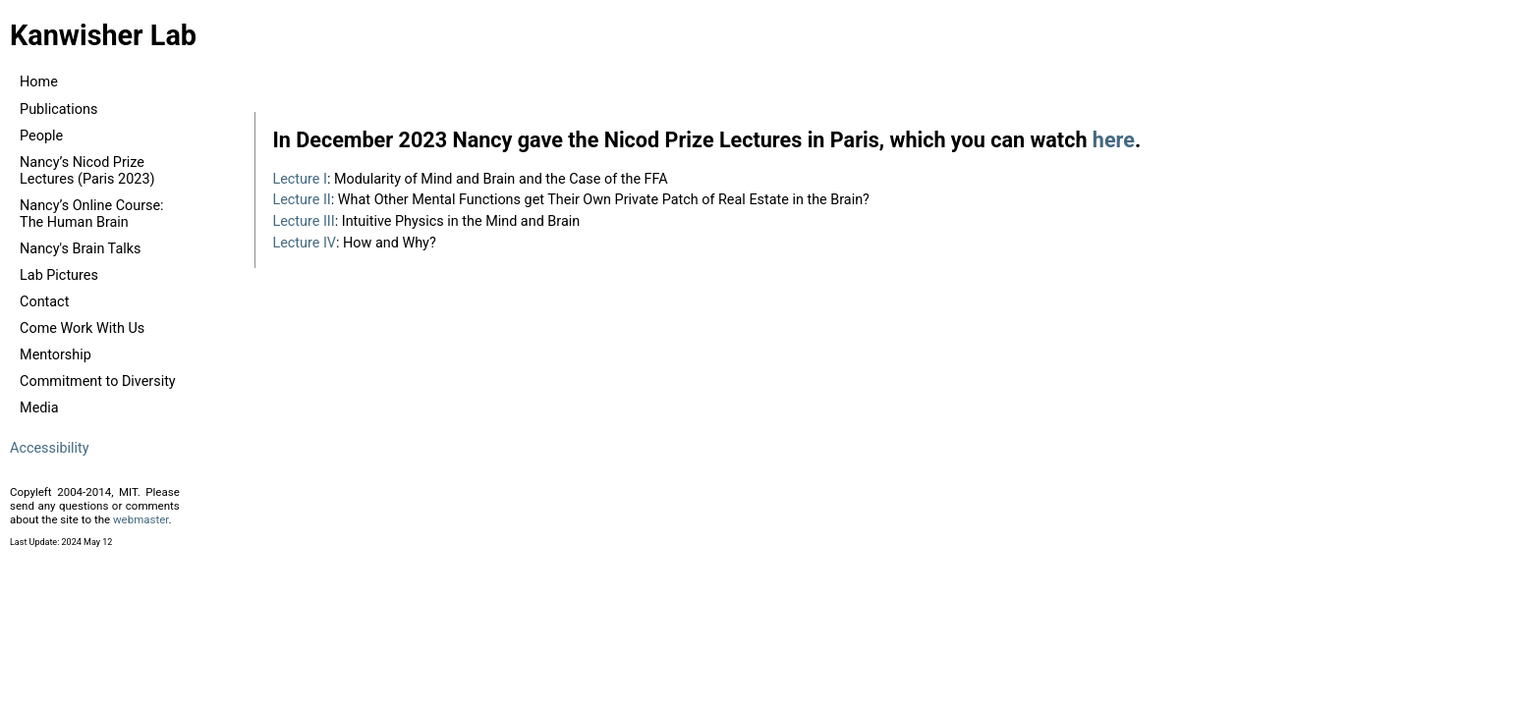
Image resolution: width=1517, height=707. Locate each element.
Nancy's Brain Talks (80, 249)
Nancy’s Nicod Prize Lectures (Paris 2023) (87, 171)
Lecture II (301, 199)
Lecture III (303, 221)
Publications (58, 109)
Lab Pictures (59, 275)
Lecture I (299, 179)
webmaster (141, 519)
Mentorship (55, 355)
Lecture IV (304, 243)
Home (39, 82)
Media (39, 408)
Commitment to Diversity (98, 381)
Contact (44, 302)
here (1114, 140)
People (41, 136)
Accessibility (49, 448)
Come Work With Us (82, 328)
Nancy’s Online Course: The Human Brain (92, 214)
